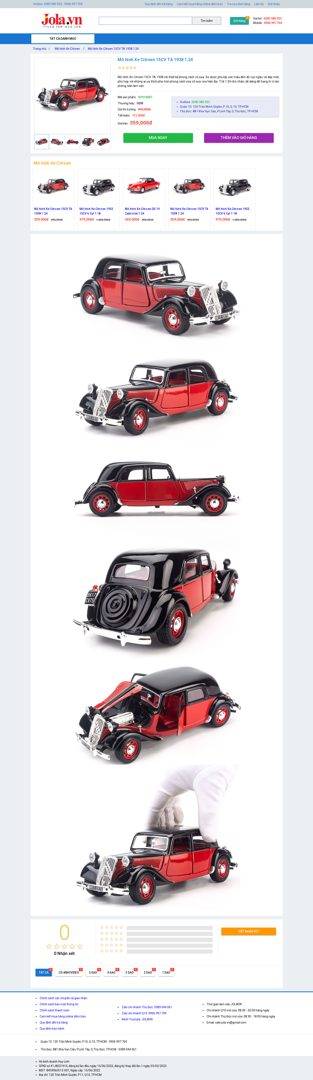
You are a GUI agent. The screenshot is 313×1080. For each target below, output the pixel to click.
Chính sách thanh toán (54, 1010)
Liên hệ (259, 4)
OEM (140, 103)
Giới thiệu (274, 4)
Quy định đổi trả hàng (159, 4)
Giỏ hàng (239, 20)
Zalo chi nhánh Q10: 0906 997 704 (144, 1013)
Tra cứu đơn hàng (238, 4)
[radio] (49, 946)
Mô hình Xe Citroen (67, 48)
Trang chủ (42, 48)
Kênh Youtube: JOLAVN (137, 1019)
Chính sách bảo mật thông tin (59, 1004)
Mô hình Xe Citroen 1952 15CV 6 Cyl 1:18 (96, 211)
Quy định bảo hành (52, 1028)
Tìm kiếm (207, 20)
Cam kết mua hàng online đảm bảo (200, 4)
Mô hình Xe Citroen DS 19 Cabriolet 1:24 (142, 211)
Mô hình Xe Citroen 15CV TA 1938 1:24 (113, 48)
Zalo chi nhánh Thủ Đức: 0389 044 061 (147, 1007)
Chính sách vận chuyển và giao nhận (63, 998)
